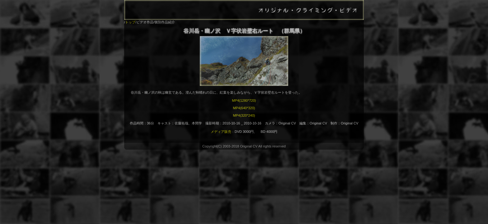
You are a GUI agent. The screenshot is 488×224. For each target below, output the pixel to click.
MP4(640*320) (244, 108)
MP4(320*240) (244, 115)
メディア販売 (221, 131)
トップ (130, 22)
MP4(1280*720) (244, 100)
